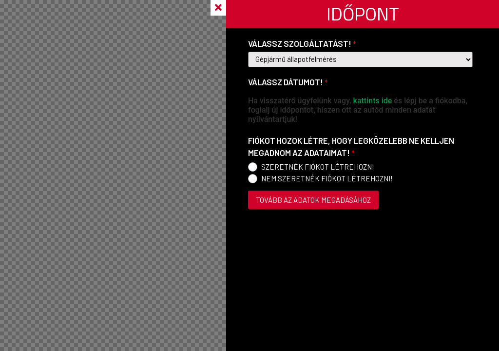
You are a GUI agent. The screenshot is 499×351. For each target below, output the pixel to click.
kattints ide (372, 100)
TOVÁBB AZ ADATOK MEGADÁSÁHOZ (313, 199)
